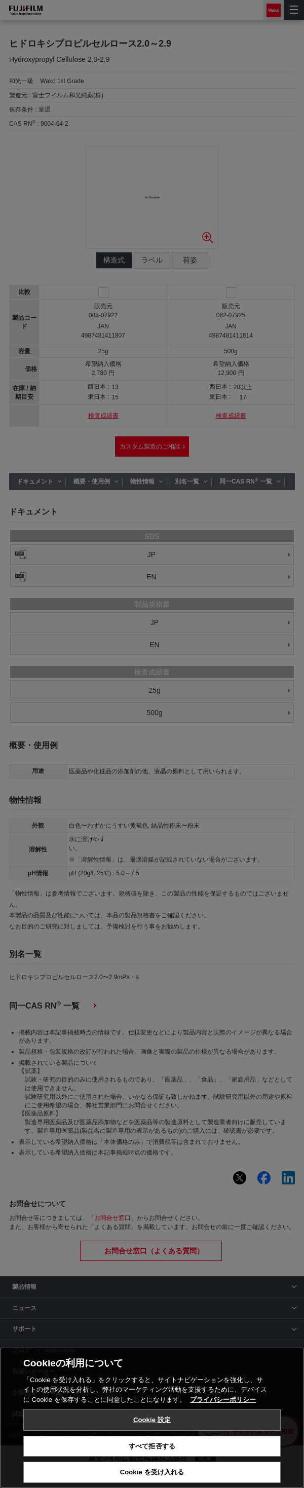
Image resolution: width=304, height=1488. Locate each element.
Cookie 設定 (152, 1420)
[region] (152, 1417)
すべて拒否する (152, 1446)
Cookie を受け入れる (152, 1472)
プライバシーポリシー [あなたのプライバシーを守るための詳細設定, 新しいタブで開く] (223, 1399)
